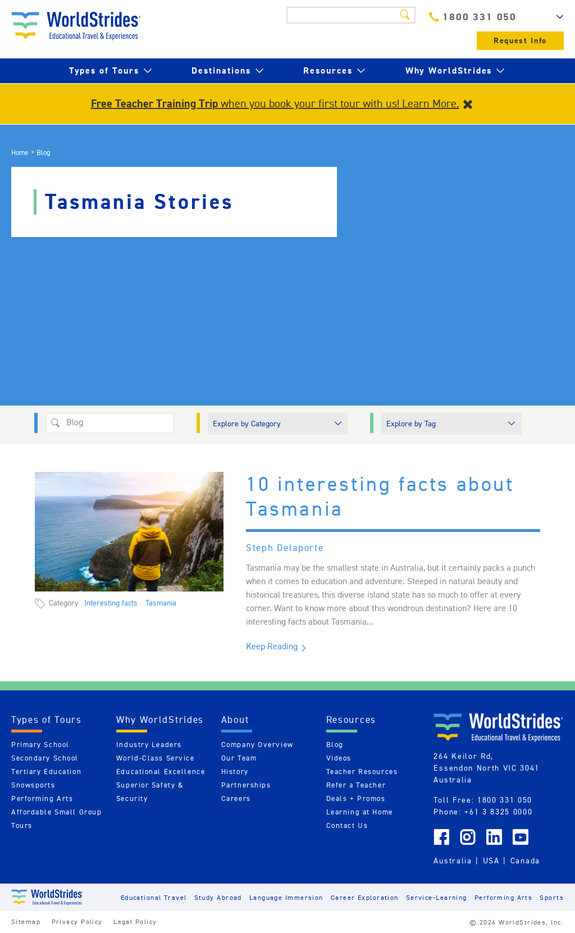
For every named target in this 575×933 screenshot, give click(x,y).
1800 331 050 (473, 16)
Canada (525, 860)
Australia (452, 860)
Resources (327, 70)
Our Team (239, 758)
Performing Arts (42, 798)
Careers (236, 798)
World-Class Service (155, 758)
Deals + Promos (356, 798)
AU (547, 17)
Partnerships (246, 785)
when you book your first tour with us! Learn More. (275, 103)
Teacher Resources (362, 771)
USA (491, 860)
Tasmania (160, 602)
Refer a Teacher (356, 785)
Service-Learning (436, 897)
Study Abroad (218, 897)
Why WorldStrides (448, 70)
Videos (339, 758)
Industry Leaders (149, 744)
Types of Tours (104, 70)
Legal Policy (135, 921)
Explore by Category (247, 423)
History (235, 771)
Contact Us (347, 825)
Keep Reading (272, 646)
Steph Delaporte (285, 548)
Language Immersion (286, 897)
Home (19, 152)
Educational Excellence (160, 771)
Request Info (520, 41)
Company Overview (257, 744)
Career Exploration (365, 897)
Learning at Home (359, 812)
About (235, 719)
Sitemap (25, 921)
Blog (335, 744)
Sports (552, 897)
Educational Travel (154, 897)
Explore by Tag (411, 423)
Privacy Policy (77, 921)
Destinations (220, 70)
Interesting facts (111, 602)
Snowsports (33, 785)
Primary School (40, 744)
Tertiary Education (46, 771)
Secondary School (45, 758)
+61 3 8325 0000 (498, 811)
